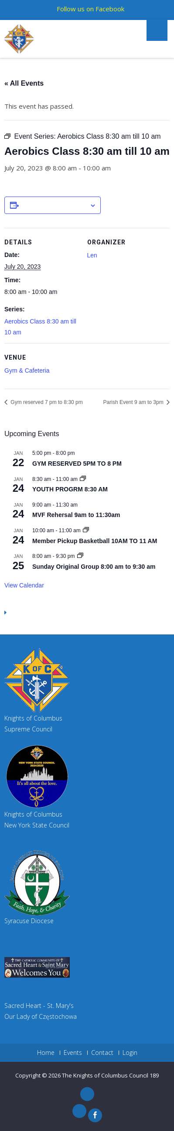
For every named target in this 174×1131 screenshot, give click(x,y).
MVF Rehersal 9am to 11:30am (76, 514)
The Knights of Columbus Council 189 (110, 1075)
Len (92, 255)
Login (130, 1053)
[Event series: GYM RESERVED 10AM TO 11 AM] (86, 530)
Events (73, 1053)
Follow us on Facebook (90, 8)
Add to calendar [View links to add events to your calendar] (54, 205)
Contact (102, 1053)
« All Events (24, 83)
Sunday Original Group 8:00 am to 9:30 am (93, 566)
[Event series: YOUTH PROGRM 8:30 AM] (83, 479)
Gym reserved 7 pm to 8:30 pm (46, 402)
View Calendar (24, 585)
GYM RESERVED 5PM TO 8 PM (77, 463)
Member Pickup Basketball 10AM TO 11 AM (94, 540)
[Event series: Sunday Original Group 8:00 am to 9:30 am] (80, 556)
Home (46, 1053)
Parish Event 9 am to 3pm (134, 402)
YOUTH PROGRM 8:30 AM (70, 489)
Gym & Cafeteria (26, 370)
